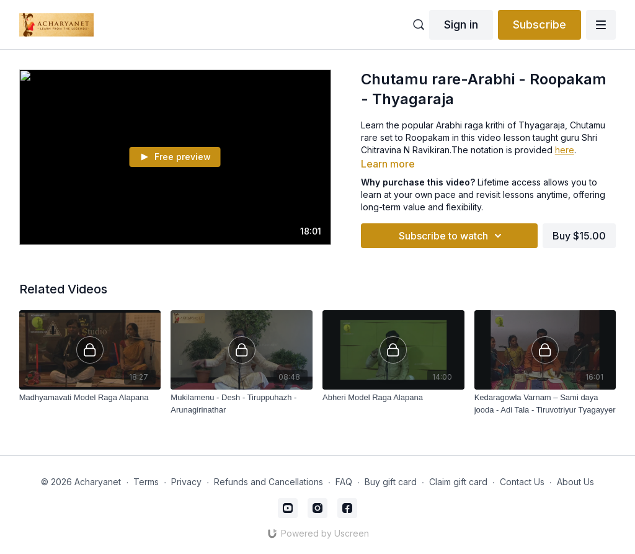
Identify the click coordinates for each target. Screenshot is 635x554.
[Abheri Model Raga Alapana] (393, 397)
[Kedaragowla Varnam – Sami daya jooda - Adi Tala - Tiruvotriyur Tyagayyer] (545, 403)
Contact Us (522, 481)
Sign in (461, 24)
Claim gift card (458, 481)
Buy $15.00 (579, 236)
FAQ (343, 481)
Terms (146, 481)
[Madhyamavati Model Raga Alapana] (90, 397)
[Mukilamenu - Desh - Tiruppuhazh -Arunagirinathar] (242, 403)
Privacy (186, 481)
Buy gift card (391, 481)
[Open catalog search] (418, 24)
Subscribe (539, 24)
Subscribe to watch (452, 235)
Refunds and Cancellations (268, 481)
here (564, 150)
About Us (575, 481)
